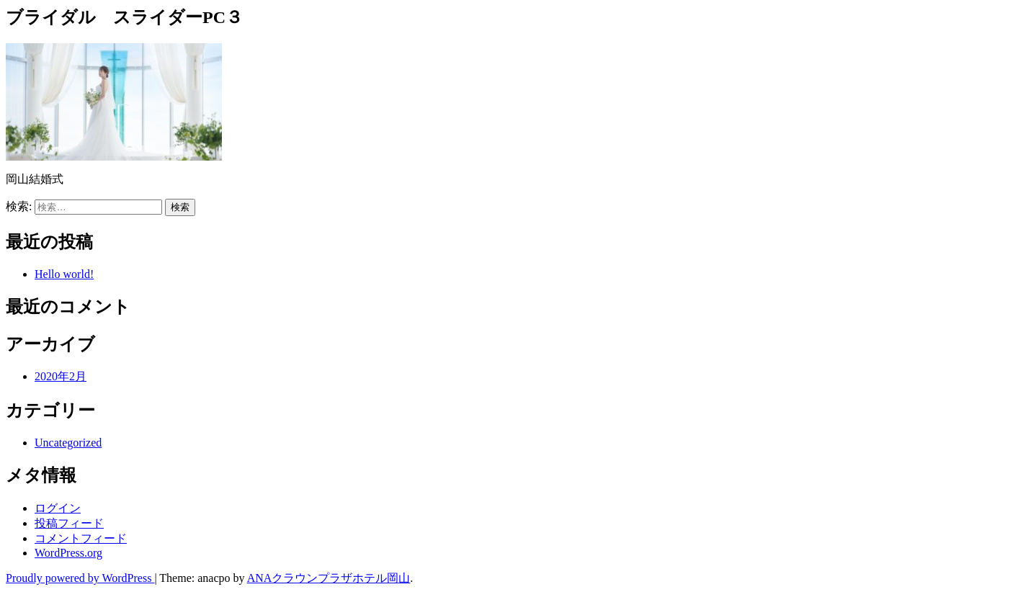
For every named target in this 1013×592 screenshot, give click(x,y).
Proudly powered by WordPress (80, 578)
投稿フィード (69, 523)
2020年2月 (60, 376)
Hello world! (64, 274)
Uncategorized (68, 442)
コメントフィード (81, 538)
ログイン (58, 508)
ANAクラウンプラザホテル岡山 (329, 578)
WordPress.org (68, 553)
